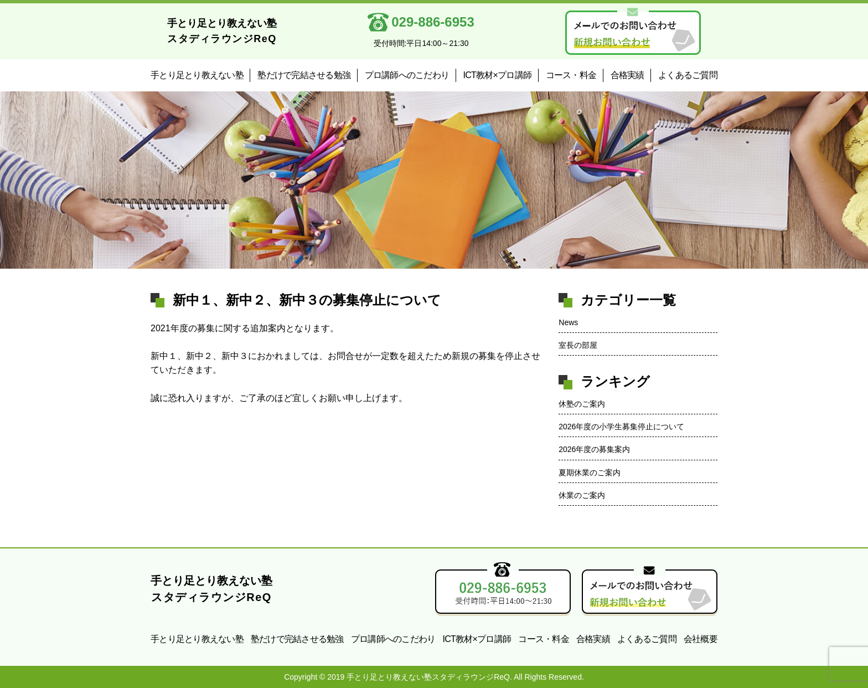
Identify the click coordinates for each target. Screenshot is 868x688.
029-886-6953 (427, 22)
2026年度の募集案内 (594, 449)
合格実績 (627, 75)
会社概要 (700, 639)
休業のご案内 (582, 495)
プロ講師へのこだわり (407, 75)
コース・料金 (571, 75)
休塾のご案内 (582, 403)
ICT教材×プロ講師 (497, 75)
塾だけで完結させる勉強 (303, 75)
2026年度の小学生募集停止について (621, 426)
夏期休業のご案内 (590, 472)
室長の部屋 (578, 345)
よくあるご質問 (687, 75)
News (568, 322)
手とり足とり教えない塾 (197, 75)
